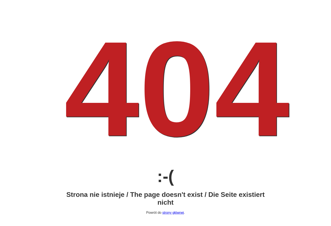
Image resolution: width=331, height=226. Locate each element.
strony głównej (173, 212)
